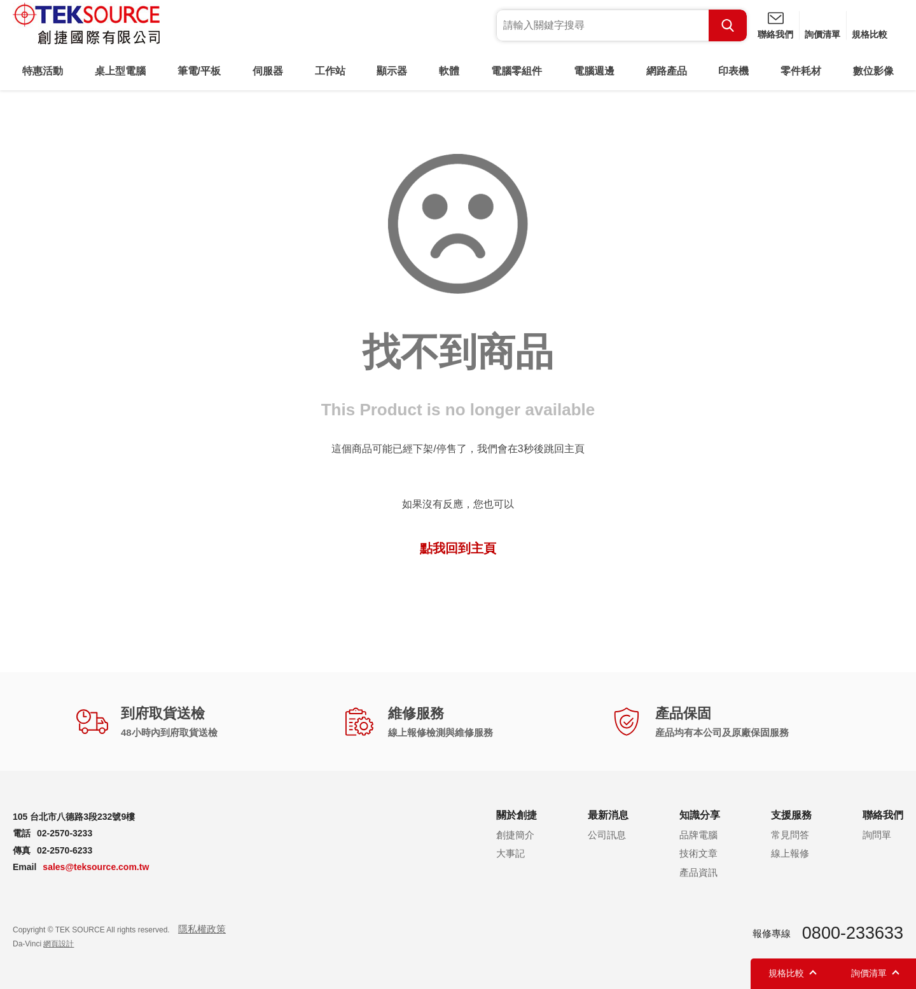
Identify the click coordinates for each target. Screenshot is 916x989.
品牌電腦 (698, 834)
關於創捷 (516, 815)
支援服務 (791, 815)
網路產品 (666, 71)
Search (728, 25)
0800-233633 (852, 933)
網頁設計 (58, 943)
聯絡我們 (775, 34)
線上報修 (790, 853)
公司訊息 (607, 834)
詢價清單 (822, 34)
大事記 (510, 853)
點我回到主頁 (458, 548)
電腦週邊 (594, 71)
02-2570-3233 (64, 833)
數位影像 (873, 71)
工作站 (330, 71)
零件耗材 (801, 71)
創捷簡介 (515, 834)
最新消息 (608, 815)
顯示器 (392, 71)
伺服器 (268, 71)
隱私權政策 (202, 928)
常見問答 (790, 834)
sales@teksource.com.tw (96, 867)
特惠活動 (42, 71)
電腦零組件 (516, 71)
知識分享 (699, 815)
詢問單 (877, 834)
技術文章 (698, 853)
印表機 (733, 71)
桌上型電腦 (120, 71)
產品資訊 (698, 872)
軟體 (449, 71)
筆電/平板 (199, 71)
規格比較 (869, 34)
